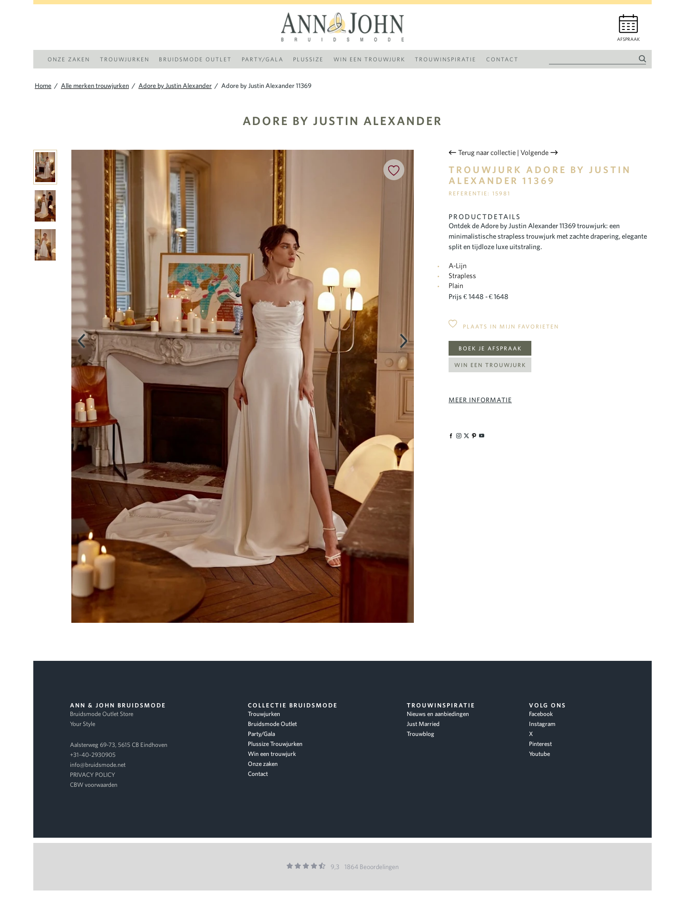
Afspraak (628, 39)
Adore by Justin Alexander (342, 120)
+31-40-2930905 (93, 754)
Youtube (539, 753)
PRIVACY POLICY (92, 774)
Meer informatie (480, 400)
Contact (258, 773)
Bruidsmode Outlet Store (101, 713)
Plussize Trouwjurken (275, 743)
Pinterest (540, 743)
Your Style (82, 723)
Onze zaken (263, 763)
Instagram (542, 723)
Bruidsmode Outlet (272, 723)
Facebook (541, 713)
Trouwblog (420, 733)
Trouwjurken (264, 713)
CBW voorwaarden (93, 784)
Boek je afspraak (490, 348)
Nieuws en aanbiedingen (438, 713)
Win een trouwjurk (490, 365)
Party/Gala (261, 733)
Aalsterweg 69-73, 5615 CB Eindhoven (118, 744)
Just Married (423, 723)
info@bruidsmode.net (98, 764)
